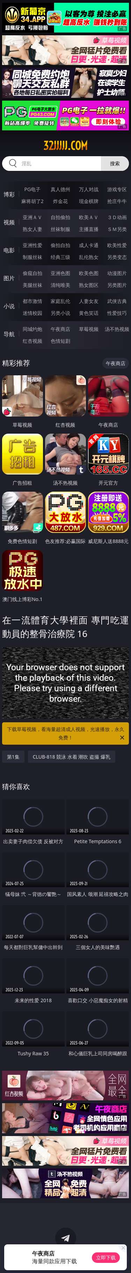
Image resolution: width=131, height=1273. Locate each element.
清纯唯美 (60, 285)
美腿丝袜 (32, 285)
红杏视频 (32, 341)
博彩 (9, 194)
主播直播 (89, 229)
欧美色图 (89, 273)
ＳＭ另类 (117, 229)
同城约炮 (32, 329)
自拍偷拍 (60, 217)
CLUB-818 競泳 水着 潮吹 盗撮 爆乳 (71, 756)
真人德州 (60, 189)
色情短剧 (60, 341)
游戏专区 (117, 189)
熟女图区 (89, 285)
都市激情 (32, 301)
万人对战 (89, 189)
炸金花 (60, 201)
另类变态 (117, 257)
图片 (9, 278)
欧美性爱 (117, 245)
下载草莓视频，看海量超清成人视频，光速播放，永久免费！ (66, 734)
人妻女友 (89, 301)
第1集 (13, 756)
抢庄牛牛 (117, 201)
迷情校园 (32, 313)
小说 (9, 306)
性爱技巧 (117, 313)
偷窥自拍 (32, 273)
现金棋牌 (89, 201)
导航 (9, 334)
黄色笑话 (89, 313)
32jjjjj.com (65, 146)
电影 (9, 250)
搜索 (115, 163)
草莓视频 (89, 329)
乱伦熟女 (89, 257)
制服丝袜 (32, 257)
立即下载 (106, 1257)
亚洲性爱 (32, 245)
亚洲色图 (60, 273)
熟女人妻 (32, 229)
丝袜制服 (60, 229)
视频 (9, 222)
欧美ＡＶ (89, 217)
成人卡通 (89, 245)
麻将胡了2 (32, 201)
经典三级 (60, 257)
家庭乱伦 (60, 301)
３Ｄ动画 (117, 217)
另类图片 (117, 285)
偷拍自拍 (60, 245)
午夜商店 (60, 329)
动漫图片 (117, 273)
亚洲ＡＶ (32, 217)
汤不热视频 (117, 329)
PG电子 (32, 189)
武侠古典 (117, 301)
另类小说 (60, 313)
